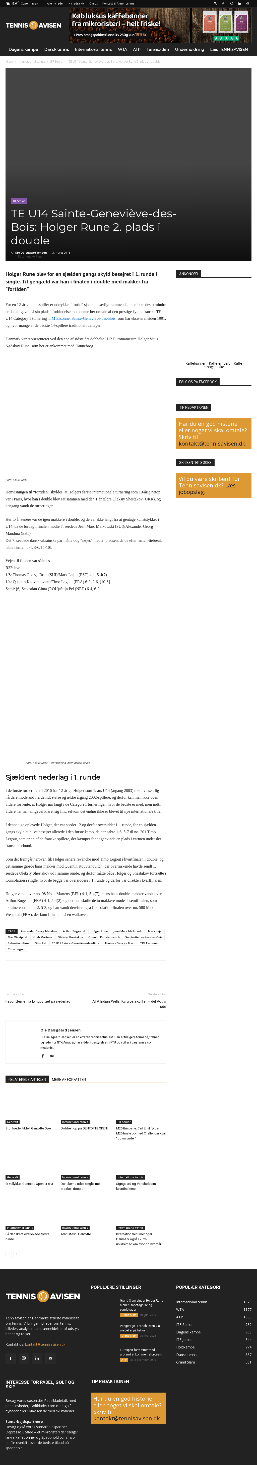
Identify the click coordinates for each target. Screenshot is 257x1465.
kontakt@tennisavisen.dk (212, 443)
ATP (137, 49)
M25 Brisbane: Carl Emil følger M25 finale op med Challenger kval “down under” (141, 1133)
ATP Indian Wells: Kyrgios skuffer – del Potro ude (129, 1004)
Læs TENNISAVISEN (229, 49)
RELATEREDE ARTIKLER (27, 1080)
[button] (215, 3)
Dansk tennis (56, 49)
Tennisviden (158, 49)
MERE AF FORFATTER (69, 1080)
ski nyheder (65, 1411)
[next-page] (17, 1254)
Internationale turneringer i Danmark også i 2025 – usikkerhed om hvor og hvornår (138, 1239)
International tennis (93, 49)
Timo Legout (17, 949)
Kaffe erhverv (219, 363)
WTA (122, 49)
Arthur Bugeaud (74, 931)
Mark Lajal (155, 931)
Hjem (9, 61)
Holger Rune (99, 931)
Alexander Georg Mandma (39, 931)
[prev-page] (9, 1254)
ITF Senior (57, 61)
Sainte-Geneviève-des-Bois (143, 937)
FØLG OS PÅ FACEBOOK (198, 382)
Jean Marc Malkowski (128, 931)
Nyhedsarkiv (77, 3)
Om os (93, 3)
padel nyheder (17, 1405)
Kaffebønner (195, 363)
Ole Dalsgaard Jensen (31, 252)
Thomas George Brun (119, 943)
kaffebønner (25, 1437)
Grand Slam (128, 1315)
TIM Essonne (149, 943)
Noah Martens (42, 937)
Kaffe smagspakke (223, 365)
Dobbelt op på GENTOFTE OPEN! (84, 1128)
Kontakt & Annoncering (118, 3)
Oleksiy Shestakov (70, 937)
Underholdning (189, 49)
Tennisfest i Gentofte (76, 1234)
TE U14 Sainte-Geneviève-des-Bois (75, 943)
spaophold (14, 1447)
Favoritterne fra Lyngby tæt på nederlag (38, 1001)
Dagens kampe (23, 49)
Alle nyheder (55, 3)
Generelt (12, 1122)
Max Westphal (17, 937)
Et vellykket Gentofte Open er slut (29, 1184)
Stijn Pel (40, 943)
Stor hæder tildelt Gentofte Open (29, 1128)
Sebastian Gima (19, 943)
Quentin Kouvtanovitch (104, 937)
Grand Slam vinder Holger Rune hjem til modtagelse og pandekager (141, 1305)
